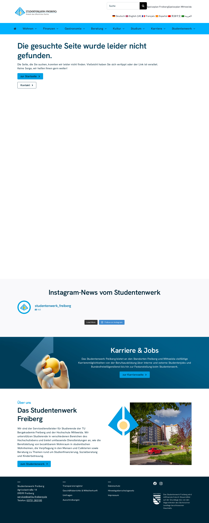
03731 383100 (34, 500)
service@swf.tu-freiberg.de (32, 496)
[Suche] (123, 5)
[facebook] (155, 483)
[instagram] (161, 483)
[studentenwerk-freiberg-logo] (36, 8)
